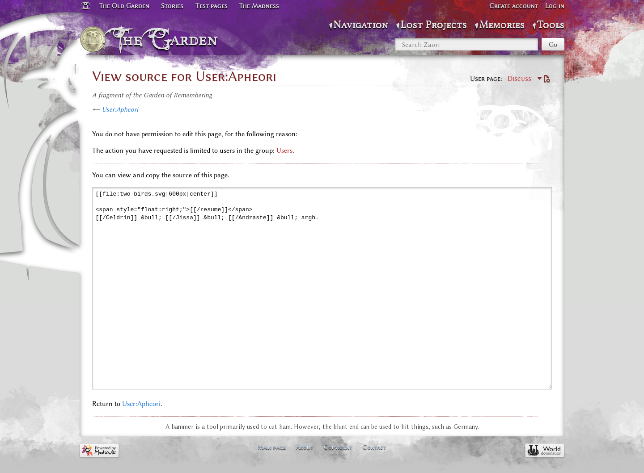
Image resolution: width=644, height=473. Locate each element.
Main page (272, 447)
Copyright (338, 447)
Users (284, 151)
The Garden (168, 39)
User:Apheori (120, 109)
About (305, 447)
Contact (374, 447)
